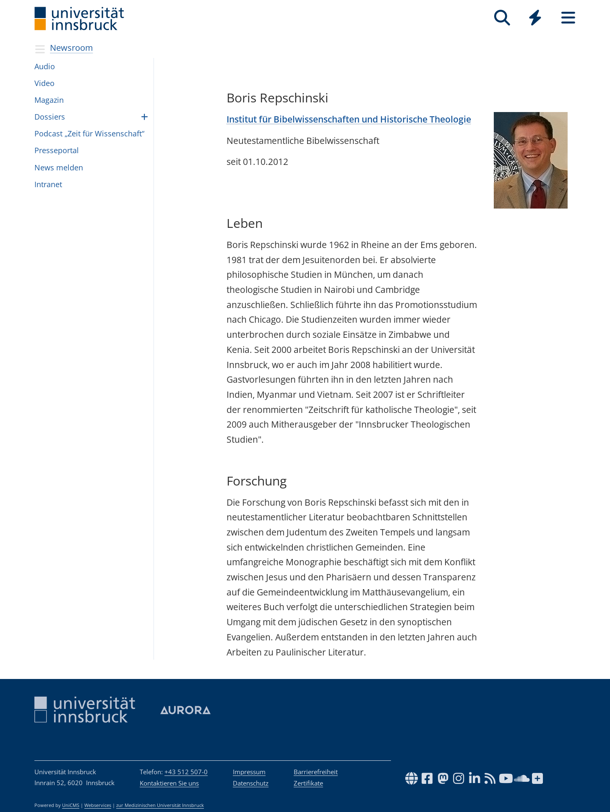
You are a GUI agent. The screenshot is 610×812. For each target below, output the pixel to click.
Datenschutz (251, 783)
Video (44, 83)
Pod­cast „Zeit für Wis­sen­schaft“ (89, 133)
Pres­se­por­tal (56, 150)
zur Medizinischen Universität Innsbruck (160, 805)
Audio (44, 66)
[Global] (535, 18)
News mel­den (58, 167)
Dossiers (49, 117)
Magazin (49, 100)
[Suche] (502, 17)
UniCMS (70, 805)
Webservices (97, 805)
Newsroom (71, 47)
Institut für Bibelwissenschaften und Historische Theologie (349, 119)
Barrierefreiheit (316, 772)
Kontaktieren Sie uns (169, 783)
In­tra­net (48, 184)
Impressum (249, 772)
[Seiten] (568, 17)
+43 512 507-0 (186, 772)
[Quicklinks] (535, 17)
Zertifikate (308, 783)
